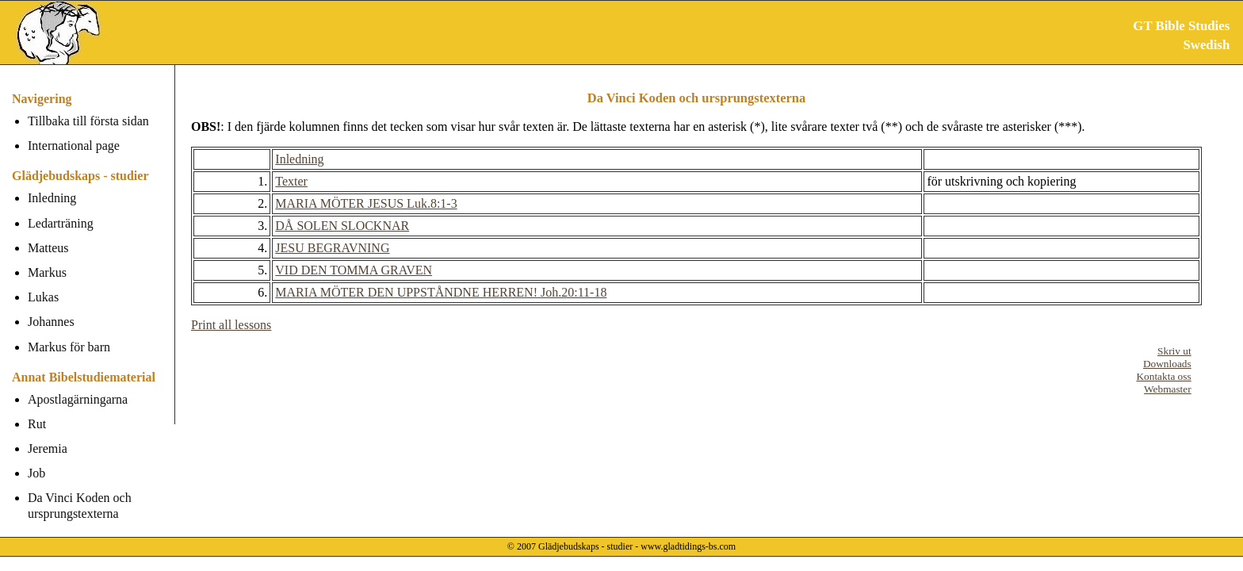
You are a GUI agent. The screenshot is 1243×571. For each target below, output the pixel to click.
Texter (291, 181)
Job (36, 473)
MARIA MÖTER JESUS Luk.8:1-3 (366, 203)
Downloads (1167, 364)
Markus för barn (69, 347)
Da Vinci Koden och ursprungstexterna (80, 505)
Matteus (48, 248)
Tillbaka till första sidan (88, 121)
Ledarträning (61, 223)
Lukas (43, 297)
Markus (47, 272)
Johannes (51, 321)
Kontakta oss (1163, 376)
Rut (37, 424)
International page (74, 145)
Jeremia (47, 448)
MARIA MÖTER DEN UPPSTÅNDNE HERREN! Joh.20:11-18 (440, 292)
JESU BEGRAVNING (332, 248)
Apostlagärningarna (78, 399)
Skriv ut (1174, 351)
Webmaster (1167, 389)
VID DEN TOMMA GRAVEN (353, 270)
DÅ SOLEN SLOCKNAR (342, 225)
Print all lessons (231, 324)
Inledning (52, 198)
